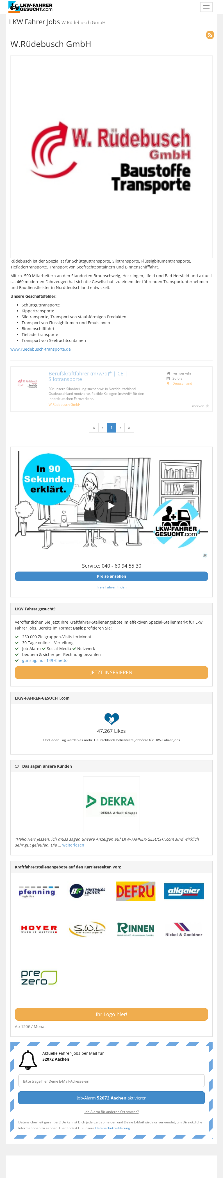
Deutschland (182, 383)
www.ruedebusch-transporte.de (40, 349)
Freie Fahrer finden (111, 587)
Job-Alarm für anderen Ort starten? (112, 1111)
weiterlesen (73, 845)
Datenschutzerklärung (112, 1128)
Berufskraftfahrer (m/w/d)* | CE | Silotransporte (88, 376)
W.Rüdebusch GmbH (65, 404)
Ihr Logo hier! (111, 1014)
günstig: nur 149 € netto (44, 660)
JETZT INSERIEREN (111, 672)
